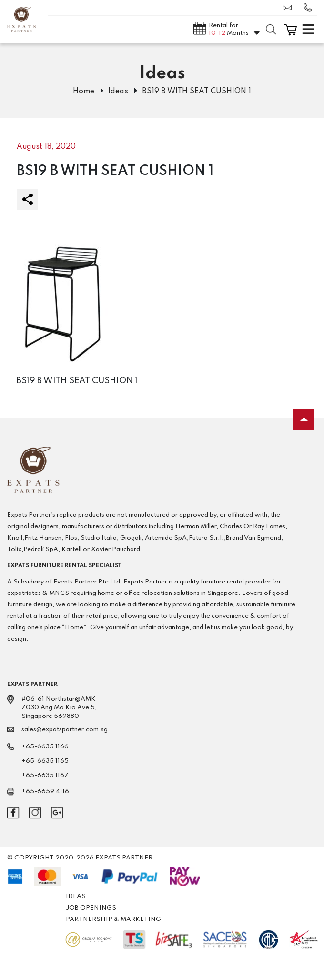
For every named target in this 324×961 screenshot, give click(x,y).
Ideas (118, 91)
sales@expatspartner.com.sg (287, 7)
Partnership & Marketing (113, 919)
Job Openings (91, 908)
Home (83, 91)
